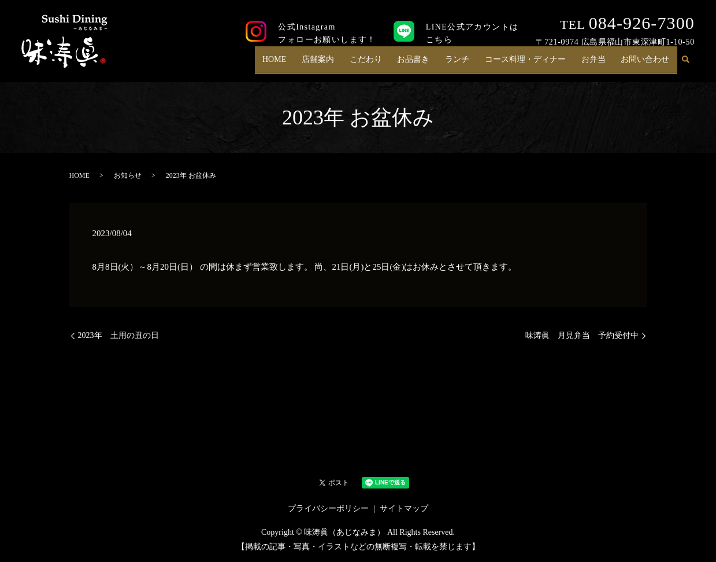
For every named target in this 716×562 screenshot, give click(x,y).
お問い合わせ (646, 64)
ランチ (466, 64)
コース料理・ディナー (531, 64)
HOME (293, 64)
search (686, 64)
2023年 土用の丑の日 (118, 335)
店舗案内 (334, 64)
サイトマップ (404, 508)
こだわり (379, 64)
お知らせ (128, 175)
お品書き (425, 64)
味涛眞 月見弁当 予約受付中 (582, 335)
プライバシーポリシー (328, 508)
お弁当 (597, 64)
